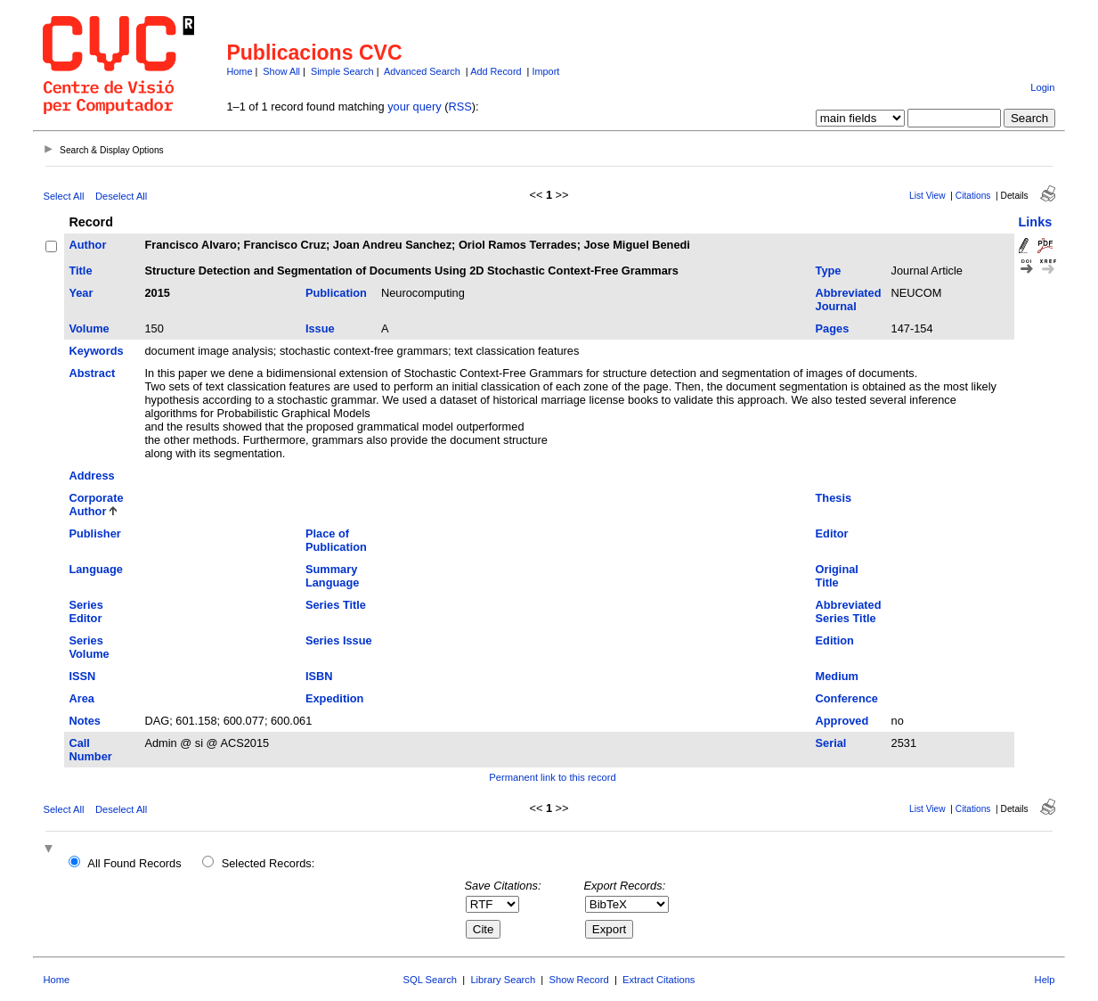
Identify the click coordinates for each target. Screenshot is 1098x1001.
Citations (973, 196)
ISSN (82, 676)
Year (81, 292)
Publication (336, 292)
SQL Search (430, 979)
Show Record (579, 979)
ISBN (319, 676)
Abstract (92, 373)
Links (1036, 222)
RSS (459, 106)
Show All (281, 71)
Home (239, 71)
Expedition (334, 698)
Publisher (94, 533)
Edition (835, 640)
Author (87, 244)
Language (95, 569)
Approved (842, 720)
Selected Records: (268, 863)
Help (1045, 979)
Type (829, 270)
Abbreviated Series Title (849, 611)
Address (91, 475)
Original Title (837, 575)
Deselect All (121, 196)
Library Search (502, 979)
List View (927, 196)
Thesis (834, 498)
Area (81, 698)
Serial (831, 743)
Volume (89, 328)
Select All (63, 196)
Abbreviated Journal (849, 299)
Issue (320, 328)
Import (545, 71)
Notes (85, 720)
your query (414, 106)
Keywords (96, 350)
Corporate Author (96, 504)
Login (1042, 87)
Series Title (335, 604)
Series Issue (338, 640)
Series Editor (85, 611)
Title (80, 270)
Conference (847, 698)
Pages (833, 328)
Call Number (90, 749)
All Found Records (134, 863)
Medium (837, 676)
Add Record (495, 71)
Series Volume (89, 647)
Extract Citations (658, 979)
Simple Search (342, 71)
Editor (832, 533)
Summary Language (332, 575)
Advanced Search (422, 71)
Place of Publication (336, 540)
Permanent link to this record (552, 777)
